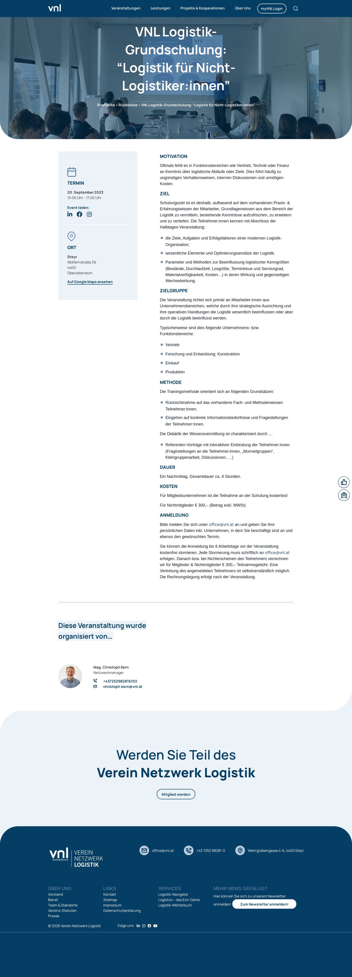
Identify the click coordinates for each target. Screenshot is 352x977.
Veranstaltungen (126, 8)
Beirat (53, 899)
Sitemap (110, 899)
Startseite (106, 104)
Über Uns (243, 8)
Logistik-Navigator (173, 894)
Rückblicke (128, 104)
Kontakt (109, 894)
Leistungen (160, 8)
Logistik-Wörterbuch (175, 905)
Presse (53, 915)
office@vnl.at (221, 524)
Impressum (112, 905)
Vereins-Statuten (62, 910)
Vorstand (55, 894)
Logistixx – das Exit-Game (179, 899)
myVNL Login (272, 8)
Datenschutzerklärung (122, 910)
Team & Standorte (62, 905)
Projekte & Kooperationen (202, 8)
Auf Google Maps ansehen (90, 281)
